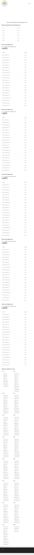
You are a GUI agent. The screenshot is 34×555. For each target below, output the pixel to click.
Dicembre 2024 (16, 522)
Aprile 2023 (5, 509)
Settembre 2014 (16, 408)
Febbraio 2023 (5, 506)
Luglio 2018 (16, 448)
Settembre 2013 (6, 408)
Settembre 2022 (17, 495)
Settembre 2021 (6, 495)
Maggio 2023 (5, 511)
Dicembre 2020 (16, 478)
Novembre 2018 (16, 455)
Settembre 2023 (6, 517)
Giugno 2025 (5, 534)
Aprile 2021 (5, 487)
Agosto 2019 (5, 472)
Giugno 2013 (5, 403)
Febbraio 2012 (16, 375)
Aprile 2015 (5, 422)
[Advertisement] (17, 14)
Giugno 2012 (16, 381)
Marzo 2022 (16, 486)
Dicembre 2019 (5, 478)
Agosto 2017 (5, 450)
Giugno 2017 (5, 447)
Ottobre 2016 (16, 431)
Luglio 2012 (16, 383)
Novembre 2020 (17, 477)
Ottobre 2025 (5, 541)
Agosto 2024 (16, 516)
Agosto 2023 (5, 516)
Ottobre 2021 (5, 497)
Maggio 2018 (16, 445)
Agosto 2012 (16, 384)
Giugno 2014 (16, 403)
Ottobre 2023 (5, 519)
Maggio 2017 (5, 445)
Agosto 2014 (16, 406)
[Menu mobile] (29, 3)
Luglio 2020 (16, 470)
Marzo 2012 (16, 376)
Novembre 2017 (6, 455)
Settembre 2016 (16, 430)
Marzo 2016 (16, 420)
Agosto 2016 (16, 428)
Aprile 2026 (16, 531)
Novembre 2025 (6, 542)
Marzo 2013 (5, 398)
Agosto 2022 (16, 494)
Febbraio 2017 (5, 440)
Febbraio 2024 (16, 506)
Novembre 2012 (17, 389)
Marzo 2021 (5, 486)
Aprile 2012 (16, 378)
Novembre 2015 (6, 433)
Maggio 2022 (16, 489)
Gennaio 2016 (16, 417)
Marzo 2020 (16, 464)
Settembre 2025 (6, 539)
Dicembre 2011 (5, 386)
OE (2, 549)
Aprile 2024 (16, 509)
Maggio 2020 (16, 467)
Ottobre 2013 (5, 409)
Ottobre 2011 (5, 383)
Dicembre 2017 (5, 456)
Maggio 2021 (5, 489)
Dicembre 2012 (16, 391)
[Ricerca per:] (31, 3)
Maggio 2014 (16, 401)
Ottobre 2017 (5, 453)
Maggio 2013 (5, 401)
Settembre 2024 (17, 517)
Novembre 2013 (6, 411)
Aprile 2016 (16, 422)
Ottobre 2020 (16, 475)
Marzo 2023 (5, 508)
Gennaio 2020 (16, 461)
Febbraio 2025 (5, 528)
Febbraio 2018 (16, 440)
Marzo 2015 (5, 420)
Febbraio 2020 (16, 462)
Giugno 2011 (5, 376)
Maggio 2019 (5, 467)
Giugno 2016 (16, 425)
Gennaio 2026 (16, 526)
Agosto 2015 (5, 428)
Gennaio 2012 (16, 373)
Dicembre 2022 (16, 500)
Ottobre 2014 (16, 409)
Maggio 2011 (5, 375)
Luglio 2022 (16, 492)
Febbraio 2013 (5, 397)
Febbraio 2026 (16, 528)
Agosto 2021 (5, 494)
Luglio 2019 (5, 470)
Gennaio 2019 (5, 461)
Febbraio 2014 (16, 397)
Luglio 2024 (16, 514)
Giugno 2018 (16, 447)
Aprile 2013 (5, 400)
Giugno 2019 (5, 469)
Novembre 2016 (17, 433)
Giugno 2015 (5, 425)
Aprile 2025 (5, 531)
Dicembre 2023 (5, 522)
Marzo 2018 (16, 442)
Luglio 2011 (5, 378)
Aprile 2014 (16, 400)
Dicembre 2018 (16, 456)
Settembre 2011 (5, 381)
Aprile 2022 (16, 487)
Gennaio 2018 (16, 439)
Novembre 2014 (16, 411)
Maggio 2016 (16, 423)
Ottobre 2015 (5, 431)
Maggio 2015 (5, 423)
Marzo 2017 (5, 442)
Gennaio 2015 (5, 417)
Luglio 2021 (5, 492)
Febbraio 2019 (5, 462)
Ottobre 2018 (16, 453)
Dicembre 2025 (5, 544)
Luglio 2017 (5, 448)
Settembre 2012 (16, 386)
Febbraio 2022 (16, 484)
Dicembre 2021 (5, 500)
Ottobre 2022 (16, 497)
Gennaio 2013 (5, 395)
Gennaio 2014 (16, 395)
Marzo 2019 (5, 464)
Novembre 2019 (6, 477)
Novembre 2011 (5, 384)
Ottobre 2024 (16, 519)
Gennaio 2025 (5, 526)
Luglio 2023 (5, 514)
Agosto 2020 (16, 472)
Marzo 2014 (16, 398)
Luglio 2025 (5, 536)
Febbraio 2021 (5, 484)
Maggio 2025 (5, 533)
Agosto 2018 (16, 450)
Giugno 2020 (16, 469)
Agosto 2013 (5, 406)
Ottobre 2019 (5, 475)
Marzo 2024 (16, 508)
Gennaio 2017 (5, 439)
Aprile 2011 (5, 373)
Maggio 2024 (16, 511)
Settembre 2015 (6, 430)
